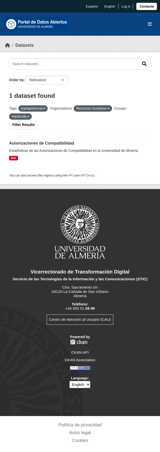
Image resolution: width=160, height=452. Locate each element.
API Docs (87, 175)
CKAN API (80, 352)
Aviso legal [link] (80, 432)
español (92, 6)
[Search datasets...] (73, 63)
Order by (16, 80)
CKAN (78, 342)
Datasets (24, 45)
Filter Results (23, 125)
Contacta (147, 6)
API (70, 175)
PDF (13, 158)
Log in (125, 6)
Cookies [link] (80, 440)
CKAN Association (80, 360)
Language (79, 378)
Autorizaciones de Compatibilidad (41, 143)
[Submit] (144, 63)
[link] (146, 6)
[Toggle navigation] (150, 24)
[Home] (7, 45)
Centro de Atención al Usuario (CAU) (80, 319)
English (109, 6)
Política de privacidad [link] (79, 424)
